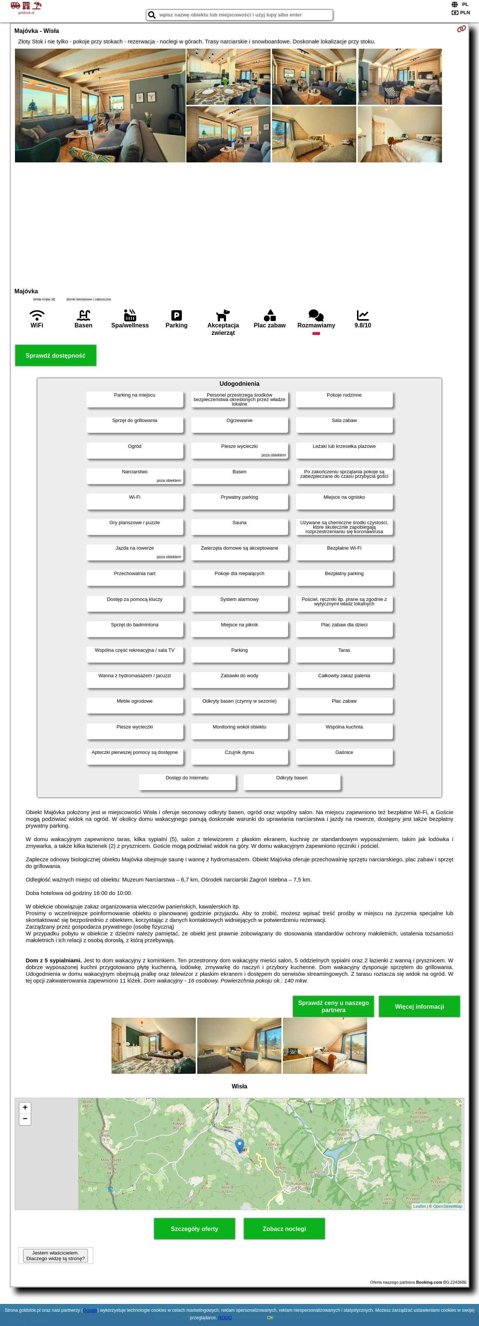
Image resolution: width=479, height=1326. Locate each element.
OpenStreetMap (448, 1206)
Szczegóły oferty (194, 1229)
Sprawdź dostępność (56, 355)
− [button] (24, 1119)
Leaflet (420, 1206)
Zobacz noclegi (284, 1229)
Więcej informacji (419, 1006)
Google (90, 1310)
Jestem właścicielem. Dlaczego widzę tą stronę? (55, 1255)
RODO (225, 1317)
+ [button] (24, 1108)
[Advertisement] (239, 224)
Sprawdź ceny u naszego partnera (333, 1006)
